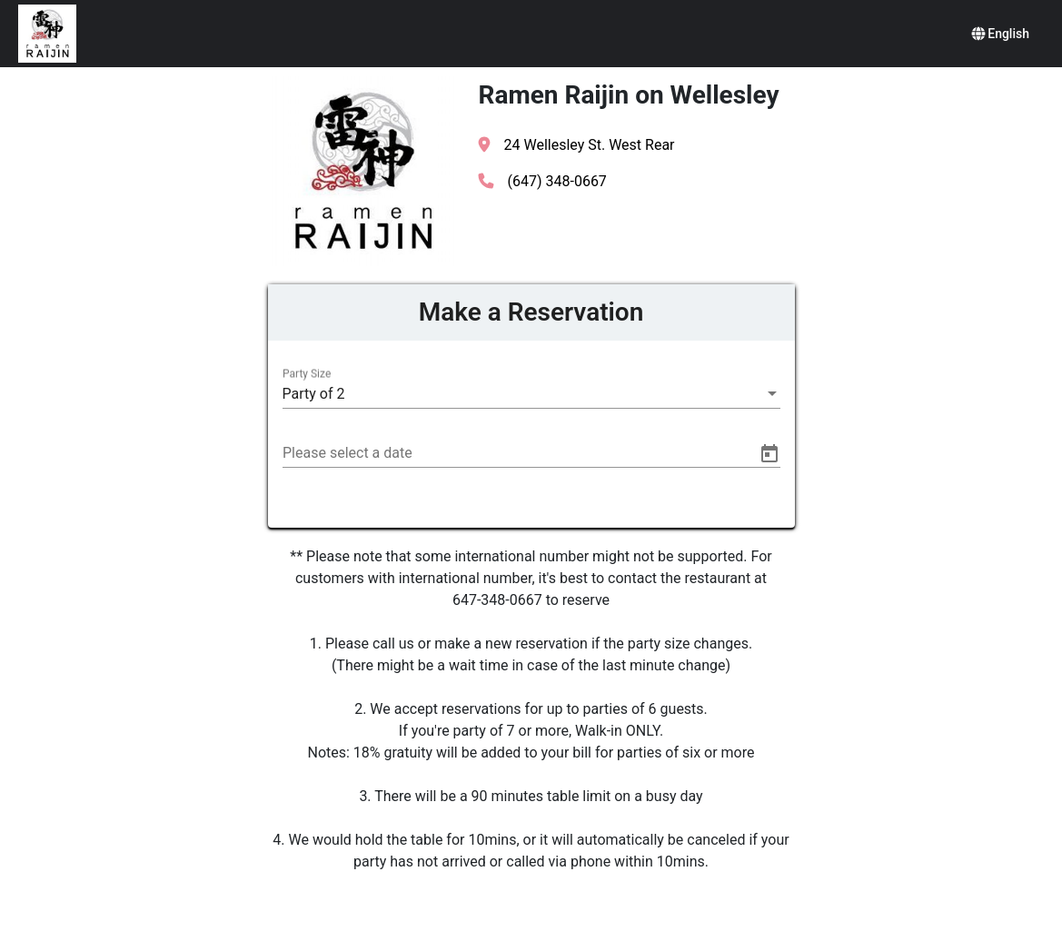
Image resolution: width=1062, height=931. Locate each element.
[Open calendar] (769, 454)
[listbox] (531, 394)
